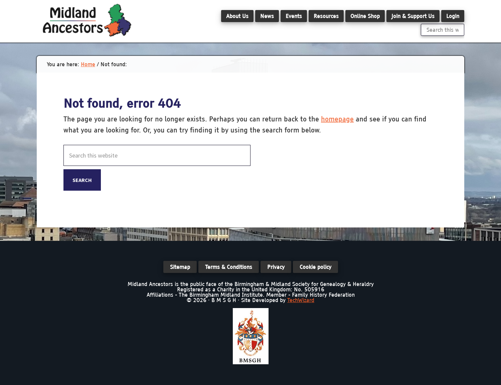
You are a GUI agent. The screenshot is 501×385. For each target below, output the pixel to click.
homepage (337, 119)
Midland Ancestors (87, 20)
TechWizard (300, 300)
